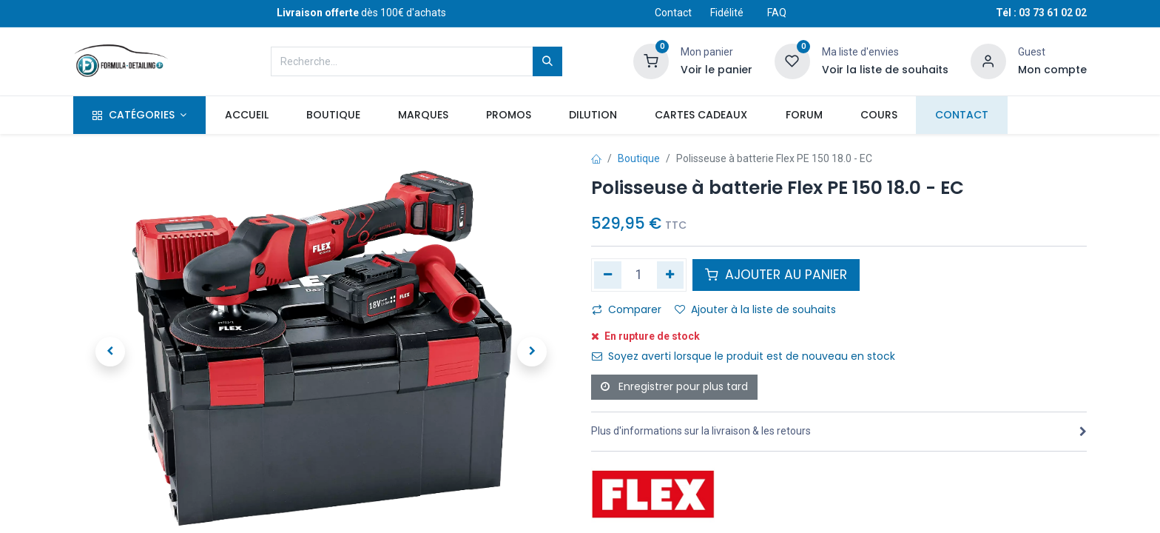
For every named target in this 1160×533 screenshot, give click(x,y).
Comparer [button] (626, 309)
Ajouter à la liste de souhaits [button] (755, 309)
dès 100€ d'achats (361, 13)
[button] (110, 352)
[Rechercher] (547, 61)
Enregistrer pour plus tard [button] (674, 386)
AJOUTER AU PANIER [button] (776, 275)
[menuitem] (246, 115)
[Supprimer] (607, 274)
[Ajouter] (670, 274)
